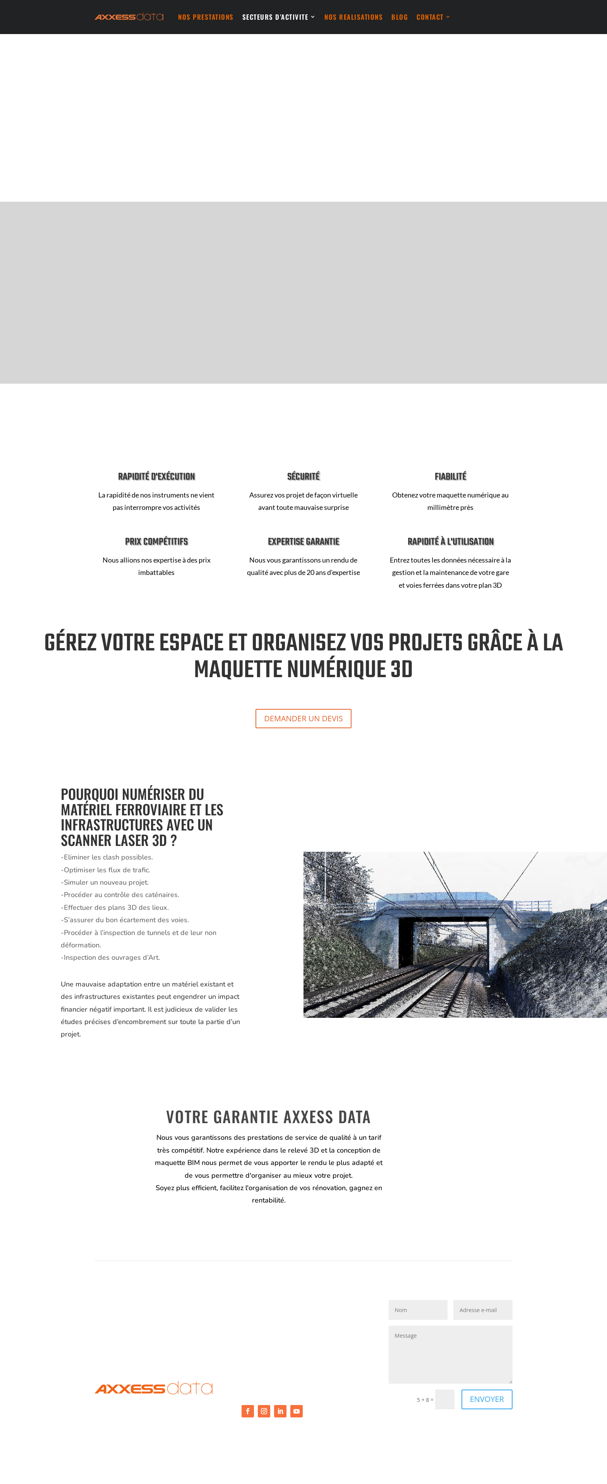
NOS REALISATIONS (353, 17)
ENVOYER (487, 1399)
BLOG (399, 17)
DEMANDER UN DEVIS (303, 718)
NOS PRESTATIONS (206, 17)
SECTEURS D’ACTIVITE (275, 17)
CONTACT (430, 17)
